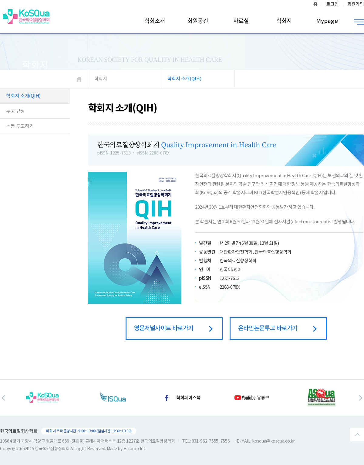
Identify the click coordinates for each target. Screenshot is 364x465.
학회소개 (154, 21)
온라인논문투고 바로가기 (277, 328)
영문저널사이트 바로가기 (173, 328)
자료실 (241, 21)
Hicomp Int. (134, 449)
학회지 (284, 21)
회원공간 (197, 21)
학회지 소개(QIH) (23, 96)
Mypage (327, 21)
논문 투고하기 (20, 126)
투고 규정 (15, 111)
